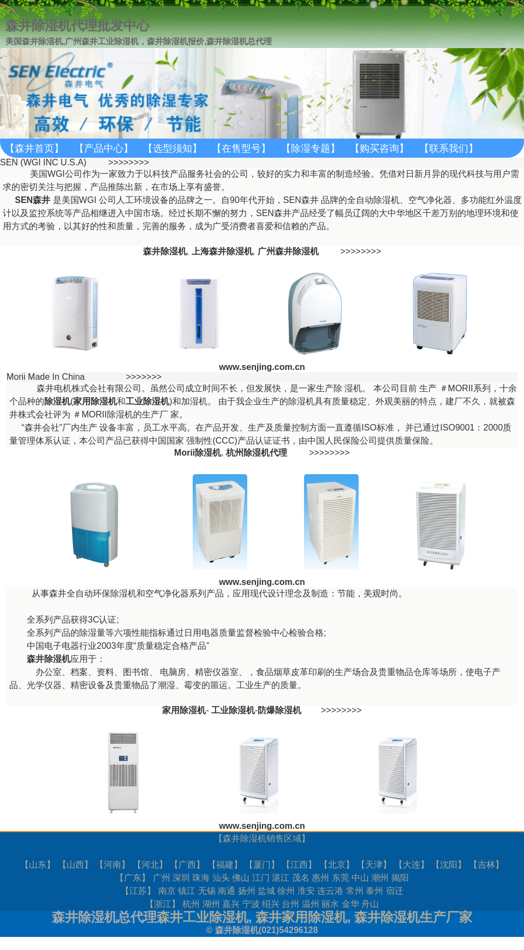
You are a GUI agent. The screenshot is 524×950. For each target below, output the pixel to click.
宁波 (251, 904)
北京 (337, 864)
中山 (360, 877)
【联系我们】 (448, 148)
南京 (167, 890)
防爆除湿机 (279, 710)
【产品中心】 (103, 148)
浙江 (162, 904)
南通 (226, 890)
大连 (411, 864)
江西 (299, 864)
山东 (37, 864)
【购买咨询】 (379, 148)
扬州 (246, 890)
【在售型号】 (241, 148)
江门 (261, 877)
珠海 (201, 877)
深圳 (181, 877)
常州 (355, 890)
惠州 (320, 877)
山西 (75, 864)
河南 (112, 864)
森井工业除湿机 (202, 917)
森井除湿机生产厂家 (413, 917)
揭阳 (400, 877)
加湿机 (194, 401)
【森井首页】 (34, 148)
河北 (150, 864)
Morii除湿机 (197, 452)
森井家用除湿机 (301, 917)
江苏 (138, 890)
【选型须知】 (172, 148)
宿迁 (394, 890)
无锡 (207, 890)
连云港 (330, 890)
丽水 (330, 904)
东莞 (340, 877)
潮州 (380, 877)
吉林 (486, 864)
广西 (187, 864)
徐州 (286, 890)
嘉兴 (231, 904)
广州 (161, 877)
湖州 (211, 904)
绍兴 (270, 904)
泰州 (374, 890)
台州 (290, 904)
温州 (310, 904)
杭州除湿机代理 (256, 452)
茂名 (300, 877)
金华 (350, 904)
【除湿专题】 (310, 148)
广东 (132, 877)
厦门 (262, 864)
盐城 (266, 890)
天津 (374, 864)
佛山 (240, 877)
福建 (225, 864)
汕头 (221, 877)
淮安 (306, 890)
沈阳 (448, 864)
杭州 (191, 904)
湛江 (280, 877)
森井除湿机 (244, 838)
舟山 (370, 904)
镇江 (186, 890)
